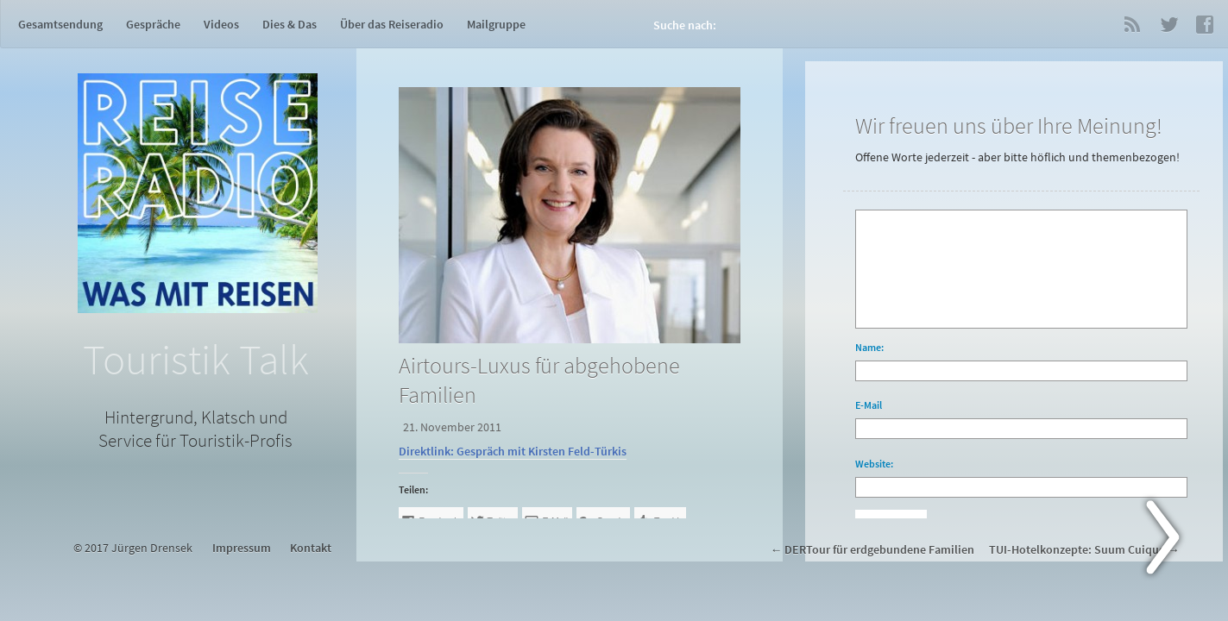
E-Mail (868, 404)
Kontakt (310, 548)
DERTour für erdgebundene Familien (879, 550)
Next (1173, 541)
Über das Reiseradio (392, 24)
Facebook (1205, 24)
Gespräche (153, 24)
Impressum (241, 548)
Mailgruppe (496, 24)
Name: (869, 347)
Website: (874, 463)
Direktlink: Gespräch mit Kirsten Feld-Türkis (513, 451)
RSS (1132, 24)
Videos (221, 24)
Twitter (1168, 24)
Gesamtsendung (60, 24)
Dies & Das (289, 24)
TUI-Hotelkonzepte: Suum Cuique (1077, 550)
